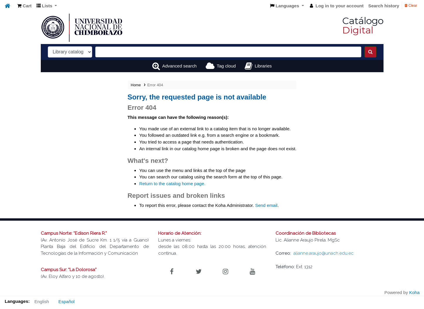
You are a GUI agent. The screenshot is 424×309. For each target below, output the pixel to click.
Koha (414, 292)
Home (136, 85)
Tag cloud (226, 65)
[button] (24, 6)
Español (66, 301)
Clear (411, 6)
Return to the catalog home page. (172, 183)
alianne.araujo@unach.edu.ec (323, 253)
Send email (266, 205)
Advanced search (179, 65)
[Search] (370, 52)
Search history (383, 5)
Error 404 (155, 85)
